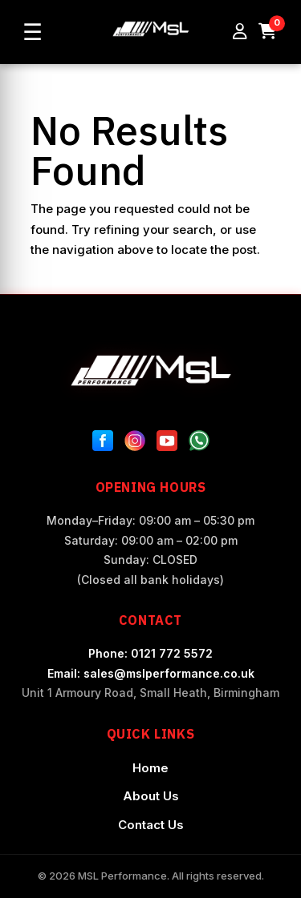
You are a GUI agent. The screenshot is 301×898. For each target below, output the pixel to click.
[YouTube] (167, 443)
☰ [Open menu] (32, 32)
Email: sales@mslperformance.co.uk (150, 673)
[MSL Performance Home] (151, 370)
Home (150, 767)
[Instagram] (134, 443)
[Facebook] (102, 443)
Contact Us (151, 824)
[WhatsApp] (199, 443)
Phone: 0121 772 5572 (150, 653)
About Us (151, 795)
